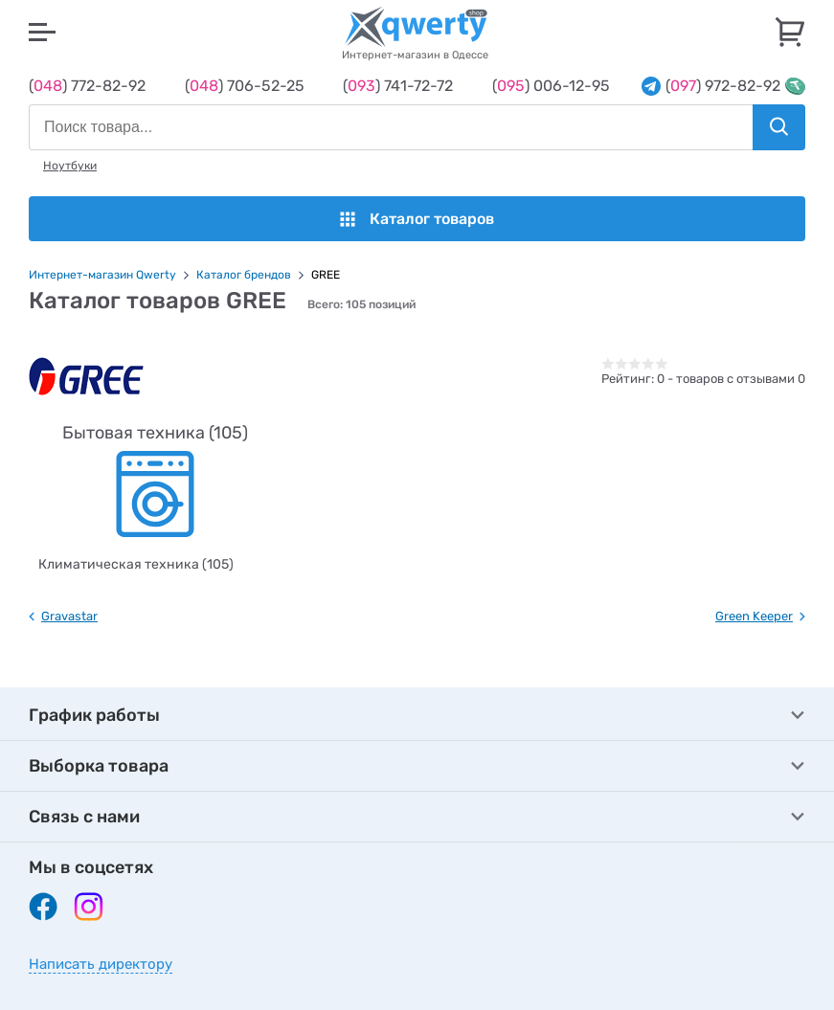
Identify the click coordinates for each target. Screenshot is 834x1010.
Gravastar (69, 616)
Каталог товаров (417, 219)
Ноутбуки (70, 165)
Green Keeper (754, 616)
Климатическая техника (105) (136, 564)
